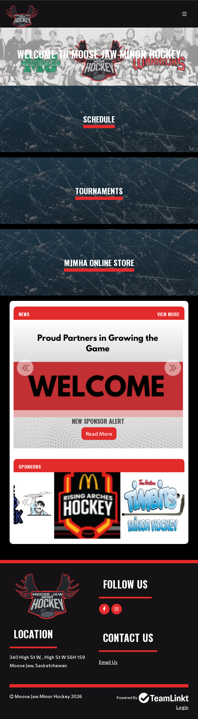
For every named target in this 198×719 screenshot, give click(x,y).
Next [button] (173, 367)
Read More (99, 433)
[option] (99, 384)
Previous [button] (25, 367)
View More (168, 314)
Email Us (108, 662)
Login (182, 707)
